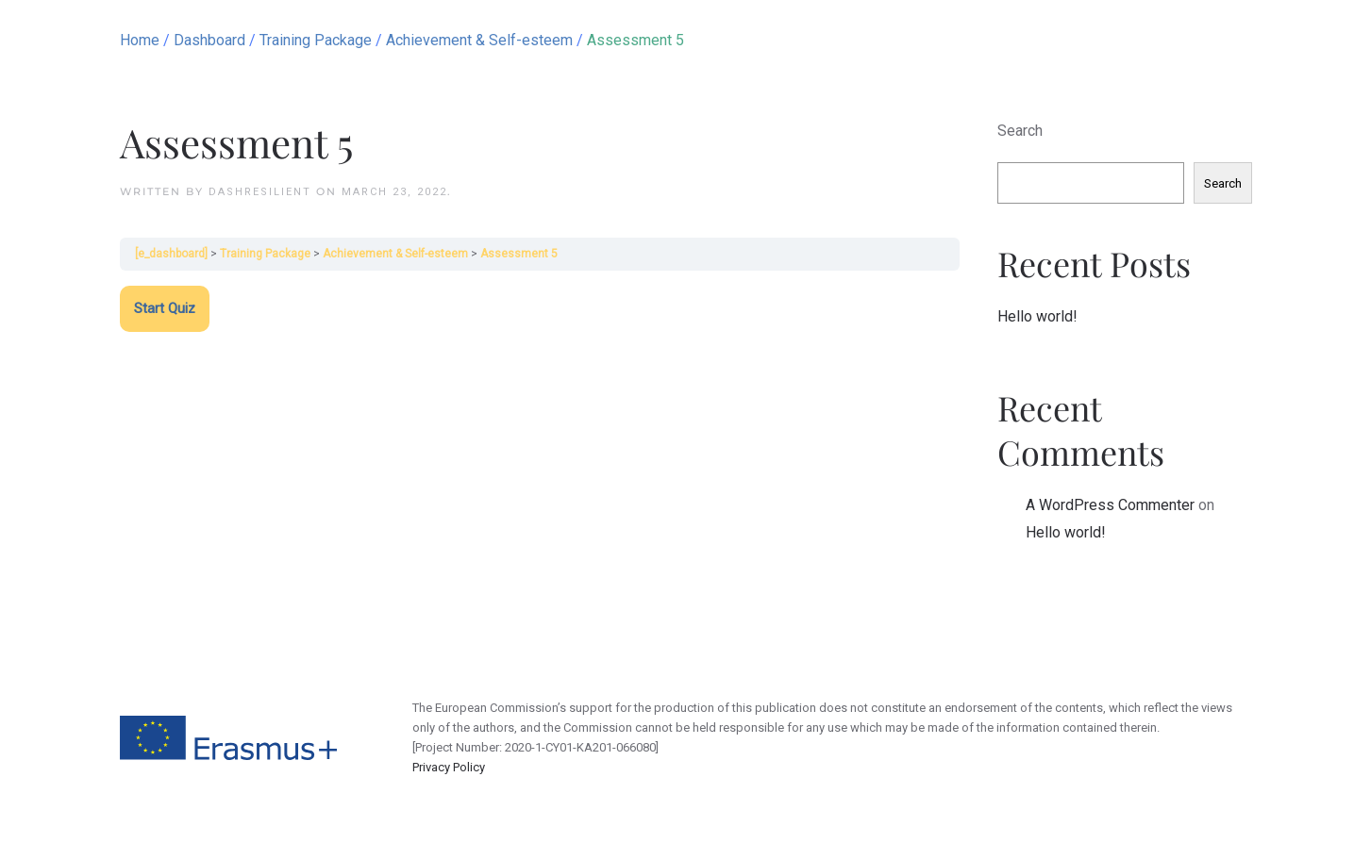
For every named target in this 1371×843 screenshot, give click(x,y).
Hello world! (1037, 316)
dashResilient (260, 192)
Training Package (265, 253)
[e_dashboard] (171, 253)
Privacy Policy (448, 767)
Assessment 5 (519, 253)
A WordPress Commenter (1110, 505)
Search (1020, 131)
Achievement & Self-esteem (395, 253)
